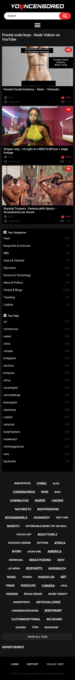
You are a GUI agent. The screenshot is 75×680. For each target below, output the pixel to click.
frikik (10, 585)
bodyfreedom (37, 432)
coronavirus (37, 329)
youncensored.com (33, 673)
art (37, 321)
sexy (37, 454)
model (11, 577)
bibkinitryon (22, 483)
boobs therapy (58, 594)
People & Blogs (37, 290)
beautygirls (37, 402)
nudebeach (37, 439)
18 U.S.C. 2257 (55, 664)
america (37, 365)
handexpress (21, 602)
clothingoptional (37, 446)
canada (37, 351)
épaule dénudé (33, 594)
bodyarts (37, 373)
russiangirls (37, 387)
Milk (37, 253)
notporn (42, 542)
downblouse (19, 500)
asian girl (34, 551)
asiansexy (37, 410)
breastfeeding (40, 560)
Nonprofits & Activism (37, 246)
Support (32, 664)
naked (37, 336)
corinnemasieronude (25, 610)
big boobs (37, 461)
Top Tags (13, 315)
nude (44, 492)
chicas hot (24, 534)
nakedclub (46, 577)
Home (15, 664)
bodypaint (37, 358)
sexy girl (62, 517)
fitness (27, 577)
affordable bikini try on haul (46, 526)
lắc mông (14, 568)
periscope (28, 585)
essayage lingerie (19, 542)
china (37, 343)
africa (37, 380)
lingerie (57, 500)
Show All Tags (37, 636)
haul (64, 585)
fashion (12, 594)
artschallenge (37, 395)
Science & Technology (37, 275)
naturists (37, 424)
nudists (37, 417)
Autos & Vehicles (37, 260)
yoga (35, 627)
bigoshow (51, 627)
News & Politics (37, 282)
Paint (37, 238)
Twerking (37, 297)
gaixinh (20, 627)
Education (37, 268)
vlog (56, 483)
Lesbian (37, 304)
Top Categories (17, 232)
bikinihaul (16, 559)
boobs (16, 551)
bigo (58, 492)
